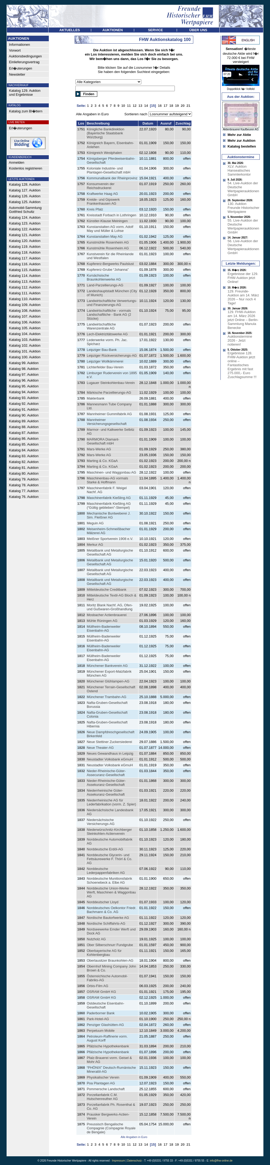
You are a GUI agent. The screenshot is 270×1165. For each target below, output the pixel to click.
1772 (81, 291)
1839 (81, 839)
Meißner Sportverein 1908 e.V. (110, 539)
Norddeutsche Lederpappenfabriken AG (106, 871)
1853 (81, 960)
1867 (81, 1058)
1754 (81, 158)
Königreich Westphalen (104, 153)
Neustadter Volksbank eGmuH (110, 759)
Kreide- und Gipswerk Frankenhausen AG (103, 201)
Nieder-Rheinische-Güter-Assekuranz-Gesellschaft (106, 783)
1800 (81, 513)
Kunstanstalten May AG (105, 236)
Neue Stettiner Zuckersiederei (109, 742)
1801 (81, 523)
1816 (81, 646)
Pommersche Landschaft (106, 1089)
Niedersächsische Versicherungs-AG (101, 822)
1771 (81, 285)
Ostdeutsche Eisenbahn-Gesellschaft (105, 1005)
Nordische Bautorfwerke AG (108, 918)
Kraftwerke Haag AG (102, 194)
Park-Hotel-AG (98, 1019)
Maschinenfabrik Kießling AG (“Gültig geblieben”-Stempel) (109, 506)
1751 (81, 129)
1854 (81, 966)
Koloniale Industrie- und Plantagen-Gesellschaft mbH (108, 170)
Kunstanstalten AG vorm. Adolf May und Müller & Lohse (110, 229)
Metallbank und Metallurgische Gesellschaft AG (110, 552)
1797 (81, 488)
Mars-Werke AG (99, 449)
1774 (81, 311)
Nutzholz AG (96, 939)
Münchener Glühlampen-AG (108, 681)
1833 (81, 781)
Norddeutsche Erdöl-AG (105, 849)
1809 (81, 589)
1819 (81, 671)
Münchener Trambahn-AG (106, 697)
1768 (81, 264)
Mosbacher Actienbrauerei (107, 615)
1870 (81, 1083)
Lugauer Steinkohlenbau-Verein (111, 383)
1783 (81, 383)
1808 (81, 580)
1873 (81, 1105)
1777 (81, 340)
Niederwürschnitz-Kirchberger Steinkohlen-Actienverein (109, 832)
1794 (81, 467)
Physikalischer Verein (103, 1077)
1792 (81, 455)
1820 (81, 681)
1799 (81, 504)
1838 (81, 830)
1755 (81, 168)
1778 (81, 350)
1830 (81, 759)
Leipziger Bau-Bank (102, 350)
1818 (81, 666)
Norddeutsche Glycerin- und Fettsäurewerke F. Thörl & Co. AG (109, 859)
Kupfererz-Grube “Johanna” (108, 270)
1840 (81, 849)
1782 (81, 373)
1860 (81, 1013)
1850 (81, 939)
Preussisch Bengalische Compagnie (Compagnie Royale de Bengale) (111, 1128)
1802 (81, 529)
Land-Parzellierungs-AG (105, 285)
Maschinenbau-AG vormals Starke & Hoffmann (107, 480)
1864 (81, 1036)
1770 (81, 275)
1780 (81, 361)
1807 (81, 570)
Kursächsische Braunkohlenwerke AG (104, 277)
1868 (81, 1068)
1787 (81, 414)
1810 (81, 595)
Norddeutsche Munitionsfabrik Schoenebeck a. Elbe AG (109, 880)
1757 (81, 184)
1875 (81, 1124)
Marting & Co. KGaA (102, 461)
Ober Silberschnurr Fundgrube (110, 945)
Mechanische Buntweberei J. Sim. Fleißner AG (109, 515)
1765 (81, 242)
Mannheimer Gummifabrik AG (109, 414)
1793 (81, 461)
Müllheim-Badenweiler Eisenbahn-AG (103, 628)
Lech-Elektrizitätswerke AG (107, 334)
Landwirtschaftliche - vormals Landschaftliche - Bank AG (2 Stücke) (109, 314)
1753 (81, 153)
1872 (81, 1095)
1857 (81, 992)
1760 (81, 209)
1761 (81, 215)
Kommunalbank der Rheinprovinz (112, 178)
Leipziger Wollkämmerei (105, 361)
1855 (81, 976)
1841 (81, 855)
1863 (81, 1031)
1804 (81, 545)
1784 (81, 393)
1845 (81, 902)
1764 (81, 236)
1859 (81, 1003)
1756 (81, 178)
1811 (81, 605)
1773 (81, 301)
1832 (81, 771)
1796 (81, 478)
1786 (81, 404)
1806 (81, 560)
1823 (81, 703)
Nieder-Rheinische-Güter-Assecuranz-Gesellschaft (106, 773)
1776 (81, 334)
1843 (81, 878)
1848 (81, 923)
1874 (81, 1114)
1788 (81, 420)
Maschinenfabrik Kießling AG (109, 498)
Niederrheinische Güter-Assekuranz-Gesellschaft (106, 792)
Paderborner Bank (101, 1013)
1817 (81, 656)
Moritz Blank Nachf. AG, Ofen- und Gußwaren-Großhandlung (110, 607)
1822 (81, 697)
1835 (81, 800)
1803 (81, 539)
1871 (81, 1089)
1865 (81, 1046)
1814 (81, 627)
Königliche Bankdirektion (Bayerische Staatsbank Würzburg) (105, 133)
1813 (81, 621)
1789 (81, 430)
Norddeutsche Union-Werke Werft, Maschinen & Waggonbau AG (111, 892)
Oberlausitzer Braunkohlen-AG (110, 960)
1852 (81, 951)
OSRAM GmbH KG (101, 992)
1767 (81, 254)
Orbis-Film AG (97, 986)
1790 (81, 439)
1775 (81, 324)
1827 (81, 742)
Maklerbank (95, 398)
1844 (81, 888)
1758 (81, 194)
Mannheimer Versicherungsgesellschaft (107, 422)
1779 (81, 355)
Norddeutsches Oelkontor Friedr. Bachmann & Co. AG (111, 910)
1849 (81, 929)
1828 (81, 748)
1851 (81, 945)
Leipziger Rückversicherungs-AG (112, 355)
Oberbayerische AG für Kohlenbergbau (104, 953)
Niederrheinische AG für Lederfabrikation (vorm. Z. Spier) (111, 802)
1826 (81, 732)
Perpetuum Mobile (101, 1031)
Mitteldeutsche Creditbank (106, 589)
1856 (81, 986)
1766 (81, 248)
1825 (81, 722)
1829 (81, 753)
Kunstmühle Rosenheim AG (108, 242)
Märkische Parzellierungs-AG (109, 393)
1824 (81, 712)
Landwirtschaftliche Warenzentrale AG (101, 326)
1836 (81, 810)
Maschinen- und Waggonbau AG (111, 472)
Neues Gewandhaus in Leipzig (110, 753)
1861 (81, 1019)
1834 (81, 790)
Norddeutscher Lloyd (102, 902)
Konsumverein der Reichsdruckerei (101, 186)
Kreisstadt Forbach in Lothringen (111, 215)
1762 (81, 221)
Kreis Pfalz (95, 209)
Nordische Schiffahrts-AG (106, 923)
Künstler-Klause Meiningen (107, 221)
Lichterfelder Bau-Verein (105, 367)
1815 (81, 636)
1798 (81, 498)
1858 (81, 997)
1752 (81, 143)
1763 (81, 227)
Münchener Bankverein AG (107, 666)
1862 (81, 1025)
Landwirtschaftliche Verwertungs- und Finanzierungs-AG (112, 303)
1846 (81, 908)
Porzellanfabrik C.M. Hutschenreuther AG (102, 1097)
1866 (81, 1052)
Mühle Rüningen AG (102, 621)
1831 (81, 765)
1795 (81, 472)
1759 (81, 199)
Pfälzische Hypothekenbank (108, 1046)
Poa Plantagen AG (101, 1083)
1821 (81, 687)
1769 (81, 270)
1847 (81, 918)
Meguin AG (95, 523)
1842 (81, 869)
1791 (81, 449)
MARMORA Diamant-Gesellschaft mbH (103, 441)
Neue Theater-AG (100, 748)
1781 (81, 367)
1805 (81, 550)
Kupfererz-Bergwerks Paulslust (110, 264)
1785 (81, 398)
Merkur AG (95, 545)
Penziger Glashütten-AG (105, 1025)
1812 (81, 615)
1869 (81, 1077)
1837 (81, 820)
